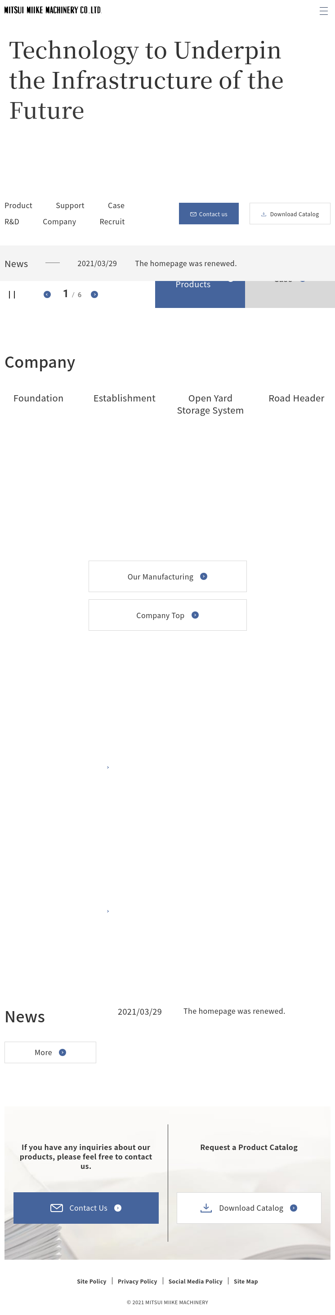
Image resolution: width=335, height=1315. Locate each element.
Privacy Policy (137, 1281)
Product (18, 205)
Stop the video (31, 162)
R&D (11, 221)
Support (70, 205)
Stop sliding (12, 294)
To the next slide (94, 294)
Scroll (309, 46)
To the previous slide (47, 294)
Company (59, 222)
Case (116, 205)
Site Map (246, 1281)
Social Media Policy (196, 1281)
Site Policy (92, 1281)
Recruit (112, 221)
